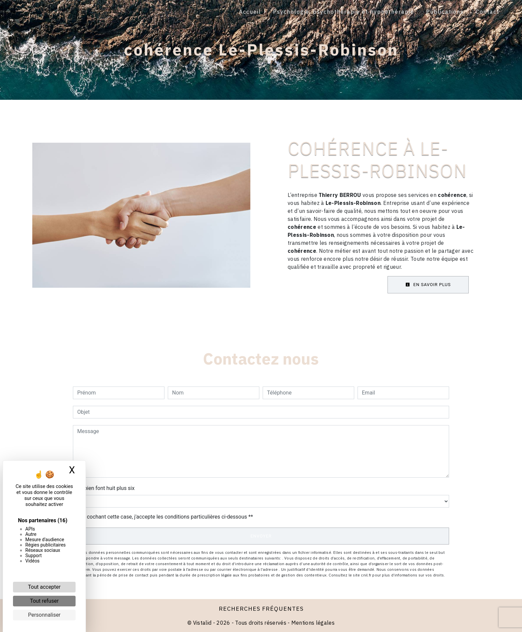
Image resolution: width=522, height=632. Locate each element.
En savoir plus (428, 284)
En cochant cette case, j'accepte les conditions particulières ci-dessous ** (166, 517)
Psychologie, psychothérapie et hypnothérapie (343, 11)
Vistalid (202, 622)
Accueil (250, 11)
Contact (487, 11)
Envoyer (261, 536)
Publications (445, 11)
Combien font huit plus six (103, 488)
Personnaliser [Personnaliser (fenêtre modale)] (44, 615)
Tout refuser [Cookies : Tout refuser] (44, 601)
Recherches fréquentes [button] (261, 608)
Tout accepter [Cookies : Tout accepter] (44, 587)
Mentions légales (312, 622)
